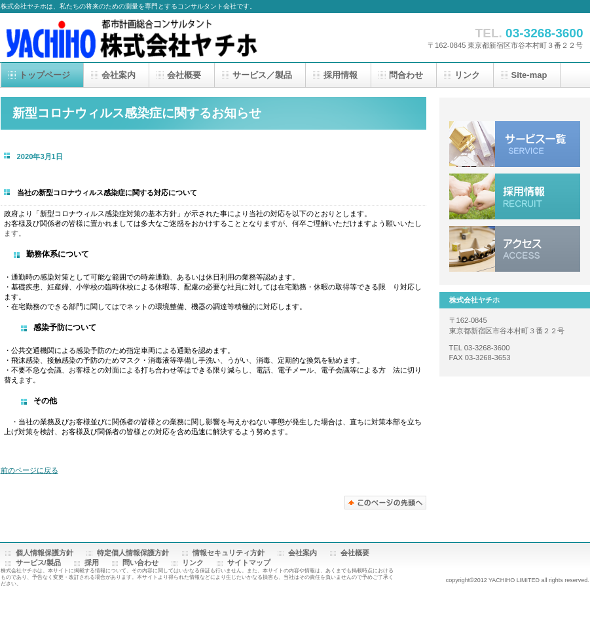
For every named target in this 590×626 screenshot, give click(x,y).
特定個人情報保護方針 (133, 553)
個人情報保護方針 (44, 553)
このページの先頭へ (385, 502)
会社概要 (355, 553)
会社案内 (302, 553)
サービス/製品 (38, 562)
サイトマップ (248, 562)
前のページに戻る (29, 470)
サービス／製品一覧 (514, 144)
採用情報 (514, 196)
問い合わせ (140, 562)
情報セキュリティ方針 (229, 553)
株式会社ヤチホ (132, 37)
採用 (91, 562)
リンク (193, 562)
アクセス (514, 249)
